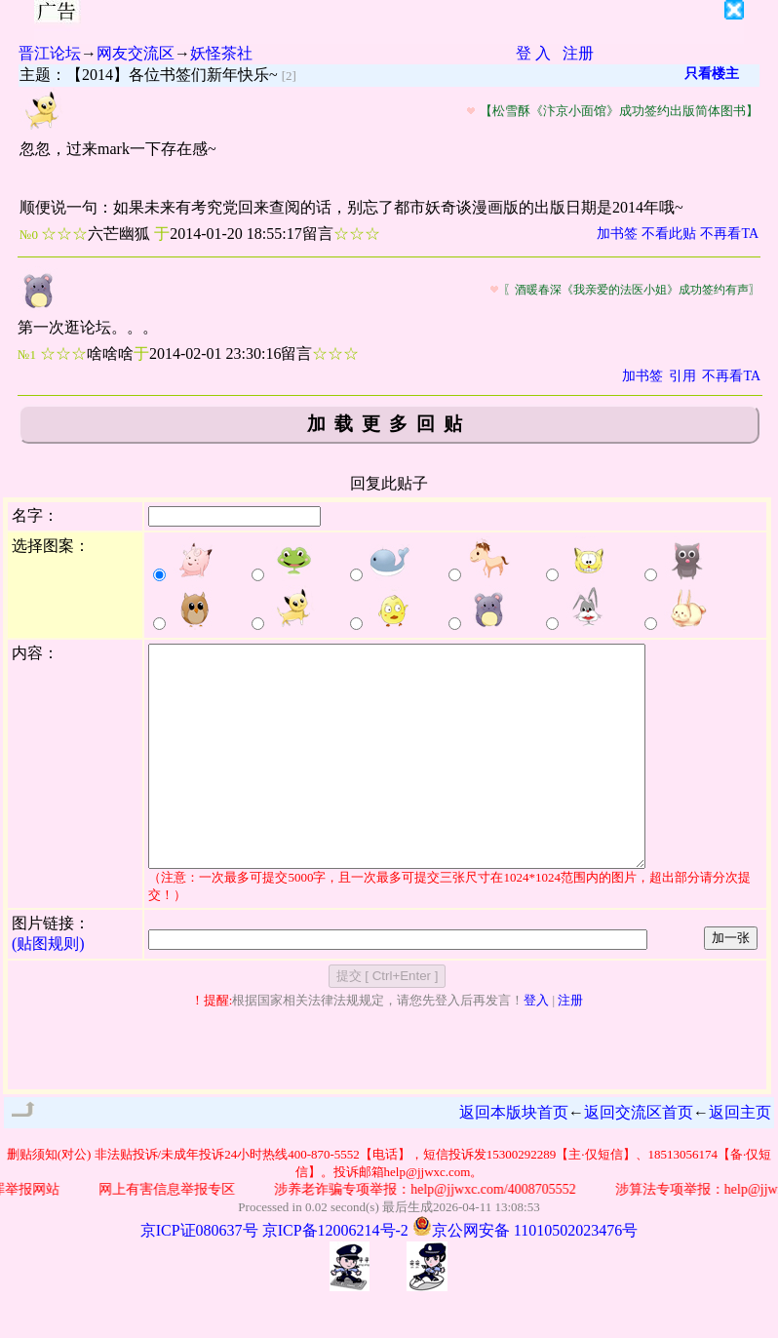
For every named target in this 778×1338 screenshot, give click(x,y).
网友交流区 (136, 53)
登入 (536, 1044)
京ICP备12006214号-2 (335, 1274)
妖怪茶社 (221, 53)
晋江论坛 (50, 53)
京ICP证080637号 (199, 1274)
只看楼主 (711, 73)
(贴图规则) (48, 987)
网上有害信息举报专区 (187, 1233)
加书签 (617, 233)
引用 (682, 376)
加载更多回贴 (389, 423)
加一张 (731, 981)
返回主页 (740, 1156)
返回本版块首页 (513, 1156)
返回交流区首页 (638, 1156)
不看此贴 (669, 233)
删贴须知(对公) (49, 1198)
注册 (578, 53)
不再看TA (729, 233)
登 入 (533, 53)
